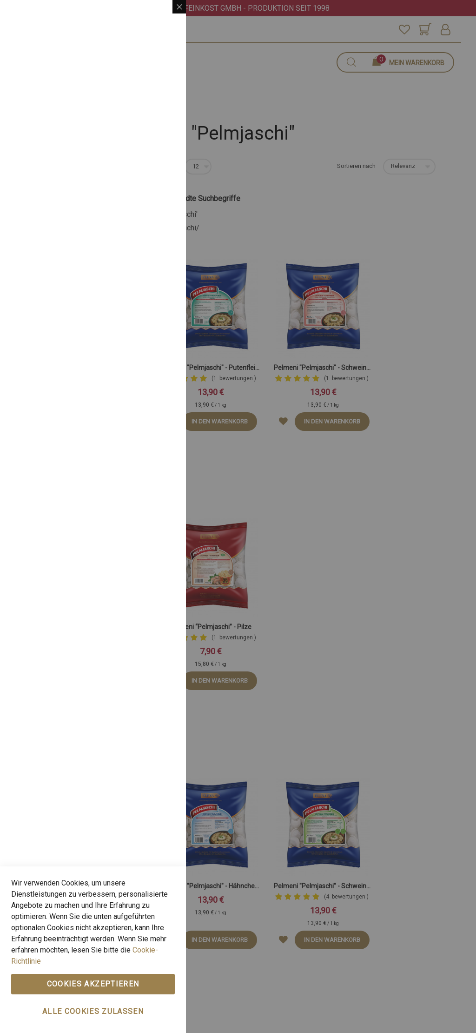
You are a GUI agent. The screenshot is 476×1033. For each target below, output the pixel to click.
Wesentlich (160, 18)
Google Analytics (160, 281)
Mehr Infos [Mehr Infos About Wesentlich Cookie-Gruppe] (157, 95)
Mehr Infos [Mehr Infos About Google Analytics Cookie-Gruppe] (157, 348)
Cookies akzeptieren (93, 983)
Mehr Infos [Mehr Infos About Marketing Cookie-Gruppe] (157, 241)
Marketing (160, 135)
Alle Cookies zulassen (93, 1011)
